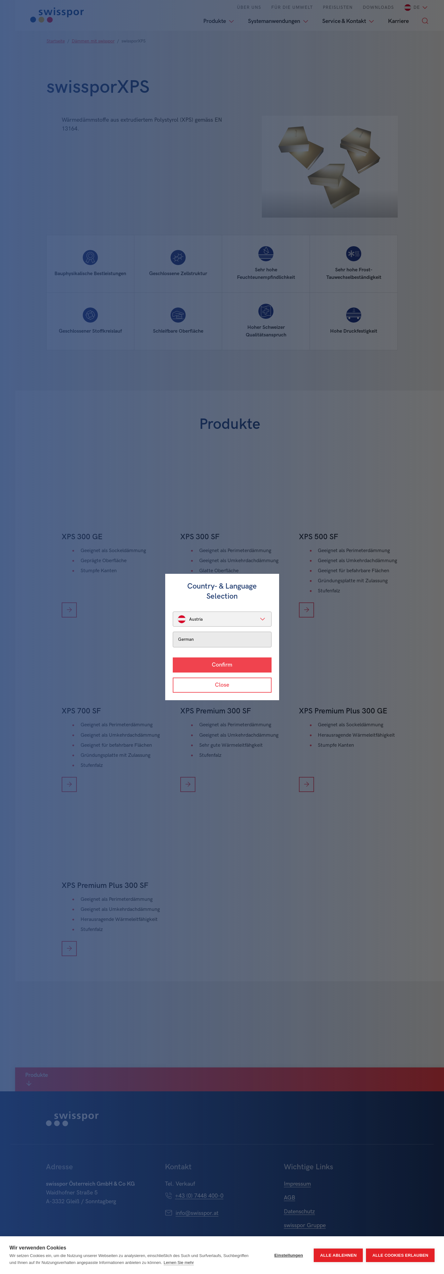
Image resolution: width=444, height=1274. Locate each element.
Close (222, 685)
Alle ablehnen (338, 1255)
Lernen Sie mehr (179, 1262)
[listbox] (222, 619)
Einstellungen (288, 1255)
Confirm (222, 665)
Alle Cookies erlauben (400, 1255)
